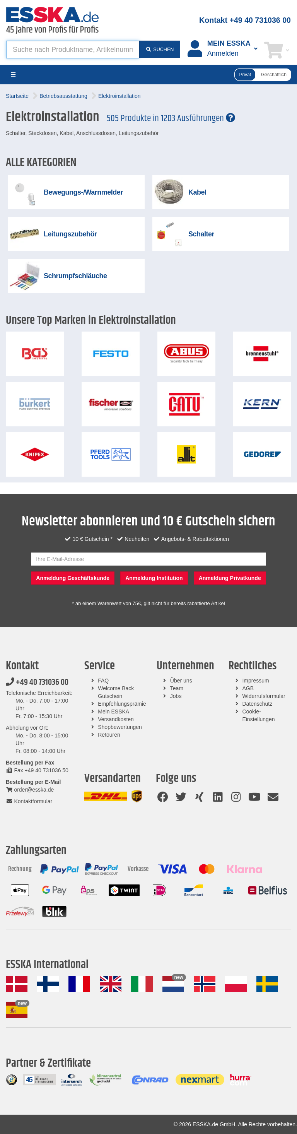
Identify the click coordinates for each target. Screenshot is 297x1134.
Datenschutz (257, 704)
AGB (248, 688)
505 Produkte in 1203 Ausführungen (171, 118)
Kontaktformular (29, 801)
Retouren (109, 735)
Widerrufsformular (263, 696)
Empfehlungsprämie (122, 704)
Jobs (176, 696)
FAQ (103, 680)
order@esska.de (30, 790)
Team (176, 688)
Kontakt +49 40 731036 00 (245, 20)
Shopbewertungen (120, 727)
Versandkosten (116, 719)
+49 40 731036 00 (37, 682)
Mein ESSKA (113, 711)
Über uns (181, 680)
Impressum (255, 680)
